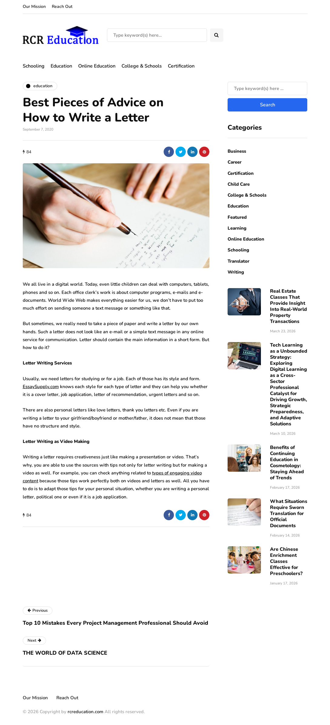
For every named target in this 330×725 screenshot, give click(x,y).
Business (237, 151)
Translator (238, 261)
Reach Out (62, 6)
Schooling (34, 66)
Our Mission (34, 6)
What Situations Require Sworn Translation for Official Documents (288, 513)
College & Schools (142, 66)
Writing (236, 272)
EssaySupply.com (41, 387)
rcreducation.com (85, 712)
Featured (237, 217)
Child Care (239, 184)
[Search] (157, 35)
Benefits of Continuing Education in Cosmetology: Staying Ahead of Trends (287, 462)
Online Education (96, 66)
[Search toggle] (216, 35)
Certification (181, 66)
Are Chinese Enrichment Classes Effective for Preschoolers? (286, 561)
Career (235, 162)
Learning (237, 228)
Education (61, 66)
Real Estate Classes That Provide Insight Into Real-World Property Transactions (288, 306)
